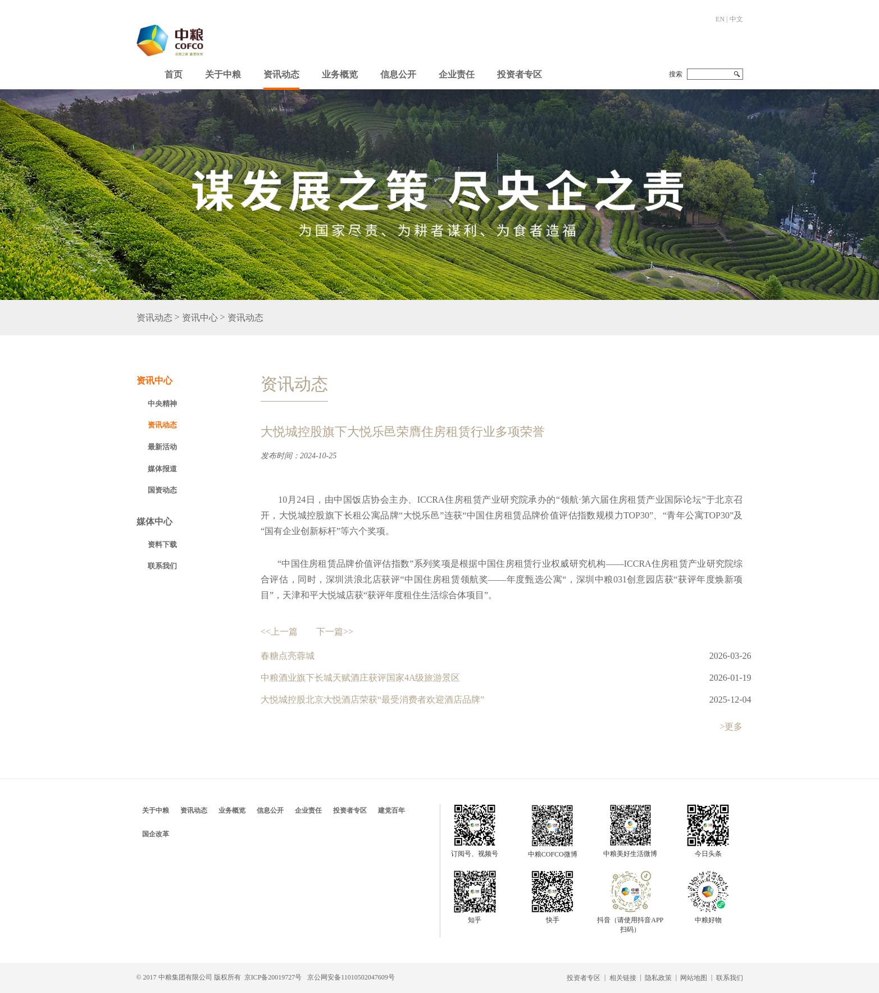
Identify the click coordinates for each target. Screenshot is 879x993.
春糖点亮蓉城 (288, 656)
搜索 (675, 74)
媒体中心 (154, 521)
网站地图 (693, 978)
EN (720, 19)
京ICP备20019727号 (273, 977)
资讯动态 (281, 74)
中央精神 (162, 403)
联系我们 (162, 566)
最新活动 (162, 447)
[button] (223, 72)
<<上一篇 (279, 631)
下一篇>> (334, 631)
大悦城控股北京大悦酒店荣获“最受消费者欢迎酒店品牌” (372, 699)
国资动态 (162, 490)
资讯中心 (200, 317)
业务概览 (340, 74)
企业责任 (457, 74)
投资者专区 (519, 74)
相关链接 (622, 978)
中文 (736, 19)
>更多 (731, 726)
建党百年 (391, 810)
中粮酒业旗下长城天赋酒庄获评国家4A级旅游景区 (361, 677)
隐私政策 (658, 978)
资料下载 (162, 544)
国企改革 (155, 834)
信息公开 (398, 74)
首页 (174, 74)
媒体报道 (162, 468)
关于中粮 (223, 74)
